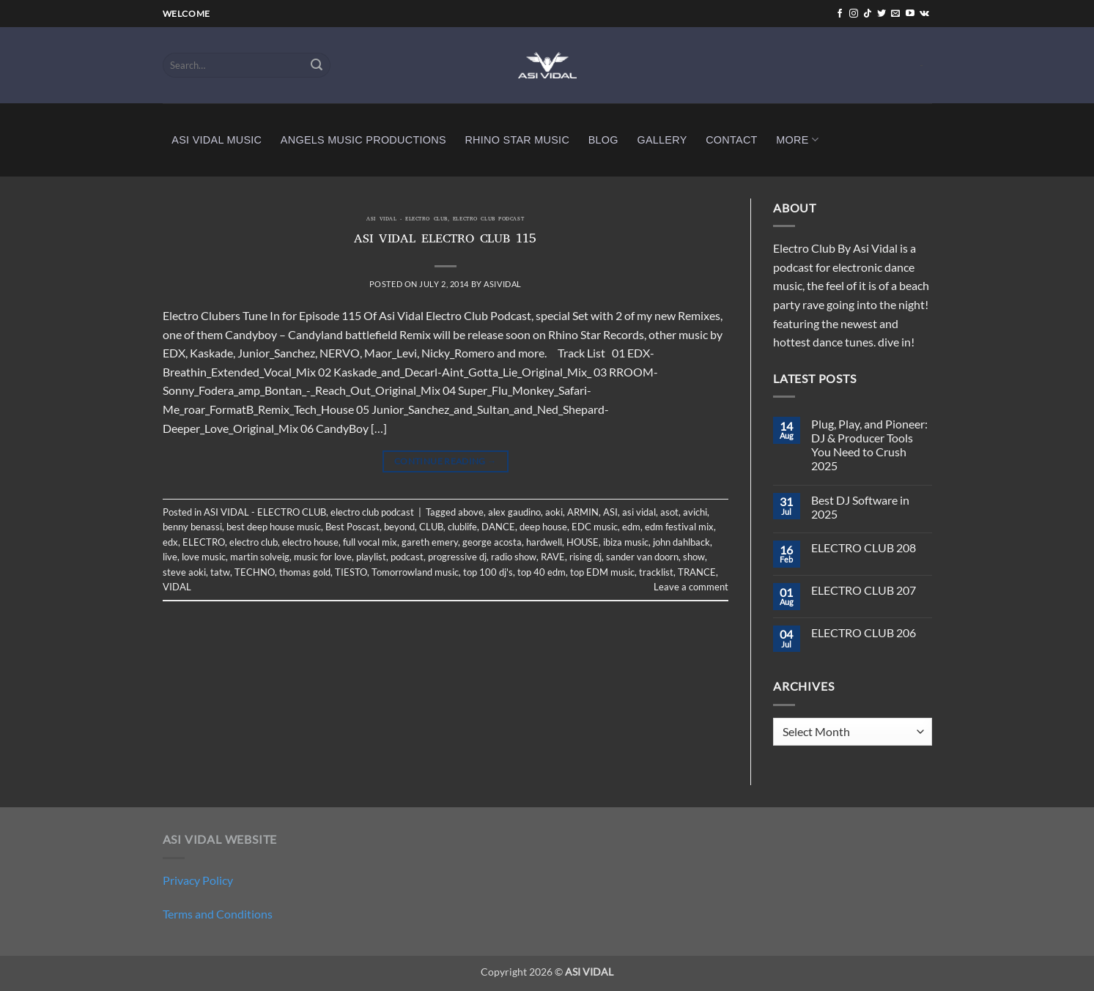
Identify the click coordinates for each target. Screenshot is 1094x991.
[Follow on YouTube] (910, 14)
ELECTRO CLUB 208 (863, 547)
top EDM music (602, 572)
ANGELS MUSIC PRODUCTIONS (363, 140)
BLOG (603, 140)
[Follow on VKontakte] (924, 14)
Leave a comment (691, 587)
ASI (610, 512)
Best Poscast (352, 526)
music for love (323, 557)
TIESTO (351, 572)
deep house (543, 526)
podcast (407, 557)
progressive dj (457, 557)
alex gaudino (514, 512)
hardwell (544, 542)
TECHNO (254, 572)
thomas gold (304, 572)
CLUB (431, 526)
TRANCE (697, 572)
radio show (513, 557)
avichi (695, 512)
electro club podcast (488, 219)
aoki (554, 512)
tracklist (656, 572)
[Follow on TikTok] (867, 14)
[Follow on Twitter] (881, 14)
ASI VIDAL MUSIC (216, 140)
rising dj (585, 557)
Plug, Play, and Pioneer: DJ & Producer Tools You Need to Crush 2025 (869, 445)
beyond (399, 526)
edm (631, 526)
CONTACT (732, 140)
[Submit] (316, 65)
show (694, 557)
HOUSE (582, 542)
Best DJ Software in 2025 (860, 507)
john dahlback (681, 542)
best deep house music (273, 526)
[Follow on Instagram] (853, 14)
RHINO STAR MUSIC (517, 140)
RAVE (553, 557)
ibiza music (625, 542)
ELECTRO (203, 542)
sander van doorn (642, 557)
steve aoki (184, 572)
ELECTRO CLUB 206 (863, 632)
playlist (371, 557)
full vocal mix (370, 542)
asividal (502, 284)
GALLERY (662, 140)
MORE (797, 139)
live (170, 557)
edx (170, 542)
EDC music (595, 526)
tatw (220, 572)
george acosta (492, 542)
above (471, 512)
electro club (253, 542)
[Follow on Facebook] (839, 14)
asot (669, 512)
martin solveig (259, 557)
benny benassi (192, 526)
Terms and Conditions (218, 914)
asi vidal (639, 512)
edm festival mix (679, 526)
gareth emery (430, 542)
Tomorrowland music (415, 572)
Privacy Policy (198, 880)
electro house (310, 542)
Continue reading (445, 461)
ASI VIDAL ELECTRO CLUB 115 (445, 240)
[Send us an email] (895, 14)
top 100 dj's (488, 572)
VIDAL (177, 587)
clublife (462, 526)
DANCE (498, 526)
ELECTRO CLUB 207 (863, 590)
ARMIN (583, 512)
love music (204, 557)
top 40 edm (541, 572)
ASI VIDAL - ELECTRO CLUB (406, 219)
